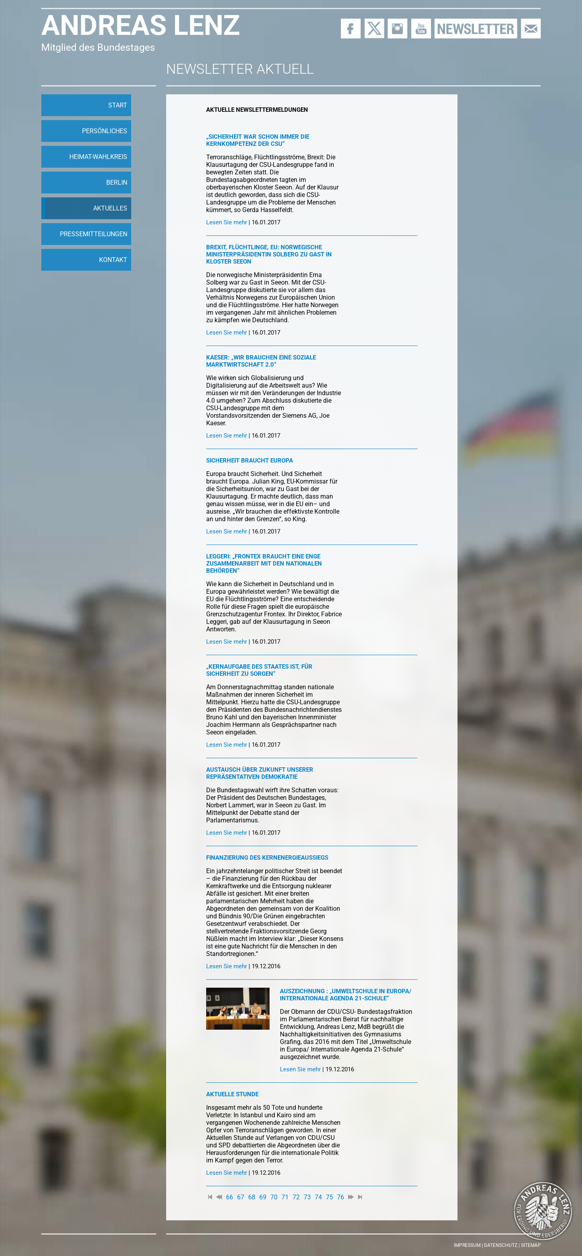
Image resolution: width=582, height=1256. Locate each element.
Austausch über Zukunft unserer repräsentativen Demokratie (259, 773)
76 (340, 1197)
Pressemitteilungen (93, 234)
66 (229, 1197)
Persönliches (104, 131)
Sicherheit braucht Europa (249, 460)
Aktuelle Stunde (232, 1094)
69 (262, 1197)
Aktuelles (110, 208)
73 (307, 1197)
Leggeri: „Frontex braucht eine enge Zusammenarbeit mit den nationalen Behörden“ (264, 563)
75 (329, 1197)
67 (240, 1197)
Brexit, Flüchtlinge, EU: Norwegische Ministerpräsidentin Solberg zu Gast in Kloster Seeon (269, 254)
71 (285, 1197)
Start (117, 105)
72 (296, 1197)
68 (251, 1197)
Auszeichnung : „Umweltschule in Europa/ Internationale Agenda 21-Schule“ (346, 995)
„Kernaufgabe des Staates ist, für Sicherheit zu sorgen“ (259, 670)
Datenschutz (500, 1245)
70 (274, 1197)
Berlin (116, 182)
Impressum (467, 1245)
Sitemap (531, 1245)
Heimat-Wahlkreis (98, 157)
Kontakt (113, 260)
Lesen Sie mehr (226, 222)
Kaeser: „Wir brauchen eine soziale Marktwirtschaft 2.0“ (261, 361)
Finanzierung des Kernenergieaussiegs (267, 857)
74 (318, 1197)
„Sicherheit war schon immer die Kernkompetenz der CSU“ (257, 140)
